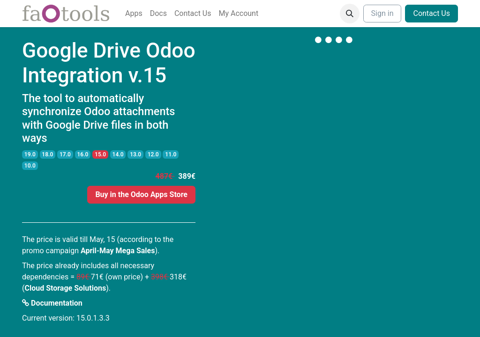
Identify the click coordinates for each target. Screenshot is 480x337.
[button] (350, 13)
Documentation (52, 303)
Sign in (382, 13)
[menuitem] (133, 13)
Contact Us (431, 13)
